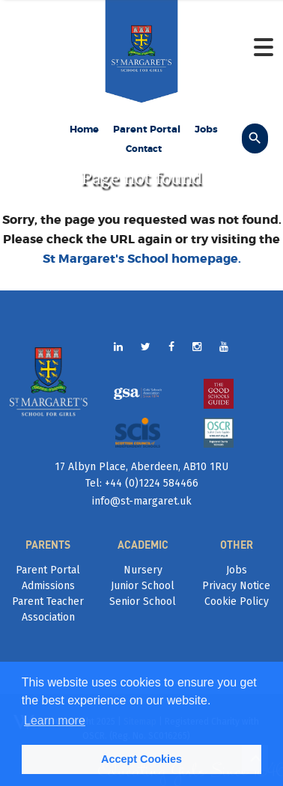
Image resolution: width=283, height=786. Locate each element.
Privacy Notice (236, 585)
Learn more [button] (54, 720)
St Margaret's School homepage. (142, 258)
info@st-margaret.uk (142, 501)
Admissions (48, 585)
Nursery (143, 570)
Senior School (142, 601)
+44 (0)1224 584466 (150, 483)
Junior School (142, 585)
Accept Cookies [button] (141, 759)
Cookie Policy (236, 601)
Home (84, 129)
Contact (144, 149)
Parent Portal (146, 129)
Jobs (206, 129)
